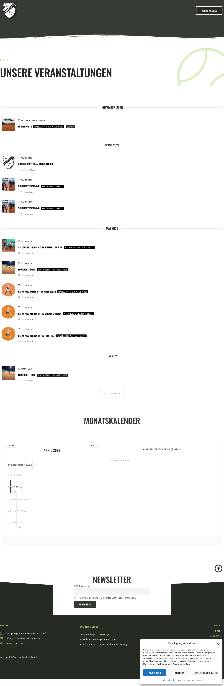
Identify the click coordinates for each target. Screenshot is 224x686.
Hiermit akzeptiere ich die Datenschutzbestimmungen (107, 581)
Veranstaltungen (117, 14)
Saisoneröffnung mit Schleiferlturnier (40, 247)
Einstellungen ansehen (206, 672)
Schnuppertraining (29, 186)
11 (77, 491)
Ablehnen (179, 672)
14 (27, 504)
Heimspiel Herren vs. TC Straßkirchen (39, 313)
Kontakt (157, 14)
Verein (76, 14)
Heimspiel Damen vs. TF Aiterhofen (37, 291)
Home (61, 14)
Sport (140, 14)
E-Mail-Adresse (82, 570)
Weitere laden (112, 393)
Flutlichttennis (27, 269)
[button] (217, 643)
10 (64, 491)
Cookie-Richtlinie (169, 680)
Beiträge (95, 14)
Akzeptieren (155, 672)
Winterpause (25, 126)
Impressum (197, 680)
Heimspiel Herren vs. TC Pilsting (36, 335)
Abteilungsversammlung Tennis (35, 164)
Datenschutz (184, 680)
